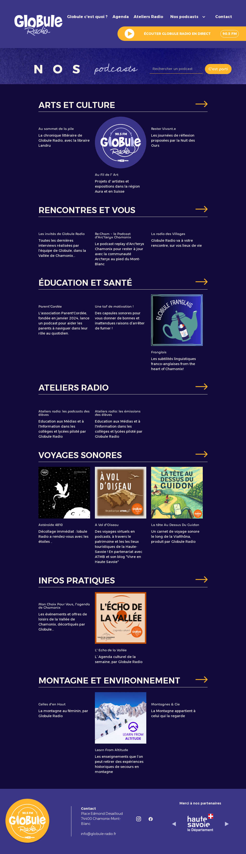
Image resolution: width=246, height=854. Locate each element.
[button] (189, 17)
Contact (223, 16)
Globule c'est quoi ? (87, 16)
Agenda (120, 16)
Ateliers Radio (148, 16)
